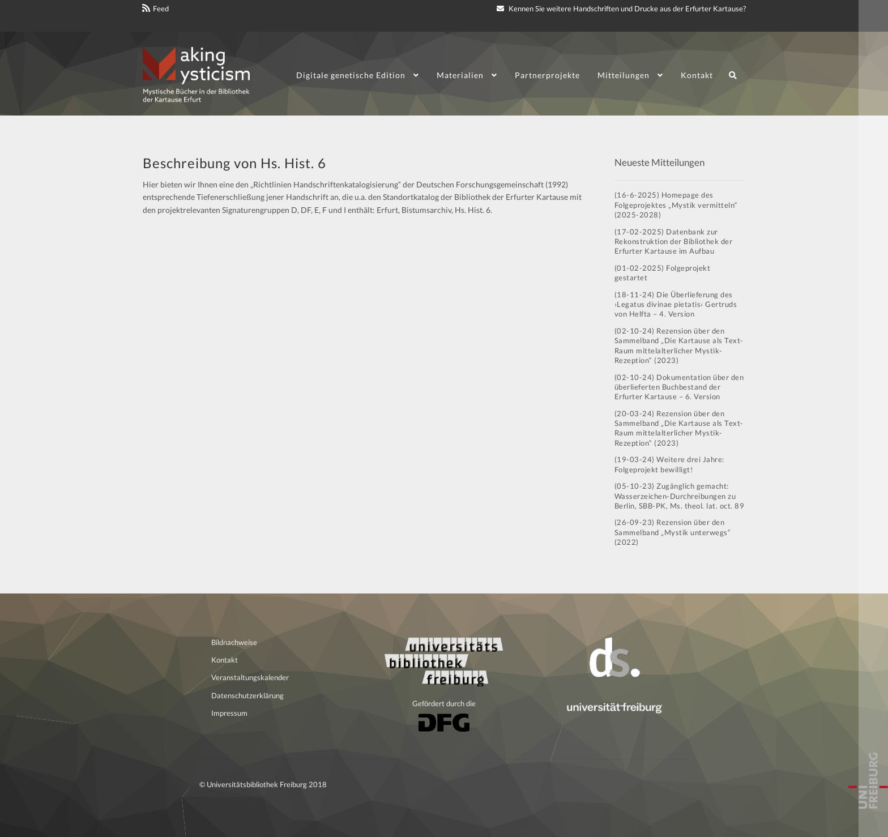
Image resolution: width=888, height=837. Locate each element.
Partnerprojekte (547, 75)
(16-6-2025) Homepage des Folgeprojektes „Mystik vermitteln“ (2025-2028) (676, 204)
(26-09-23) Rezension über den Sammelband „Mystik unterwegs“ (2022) (672, 532)
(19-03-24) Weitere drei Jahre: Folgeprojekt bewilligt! (669, 464)
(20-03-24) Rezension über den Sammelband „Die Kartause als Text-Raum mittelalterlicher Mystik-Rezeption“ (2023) (679, 428)
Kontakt (697, 75)
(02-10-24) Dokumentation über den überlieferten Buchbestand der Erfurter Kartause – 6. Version (679, 387)
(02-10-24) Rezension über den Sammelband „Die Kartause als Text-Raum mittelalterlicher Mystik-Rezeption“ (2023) (679, 345)
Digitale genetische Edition (350, 75)
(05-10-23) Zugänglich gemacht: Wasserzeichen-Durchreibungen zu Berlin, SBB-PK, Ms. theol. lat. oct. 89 (679, 495)
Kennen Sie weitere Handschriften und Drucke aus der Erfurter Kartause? (621, 8)
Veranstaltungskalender (250, 677)
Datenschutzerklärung (247, 695)
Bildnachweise (234, 642)
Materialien (460, 75)
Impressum (229, 713)
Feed (161, 8)
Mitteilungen (623, 75)
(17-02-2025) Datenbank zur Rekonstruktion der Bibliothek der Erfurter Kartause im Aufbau (673, 241)
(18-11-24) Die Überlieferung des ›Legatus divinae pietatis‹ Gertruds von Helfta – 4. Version (675, 304)
